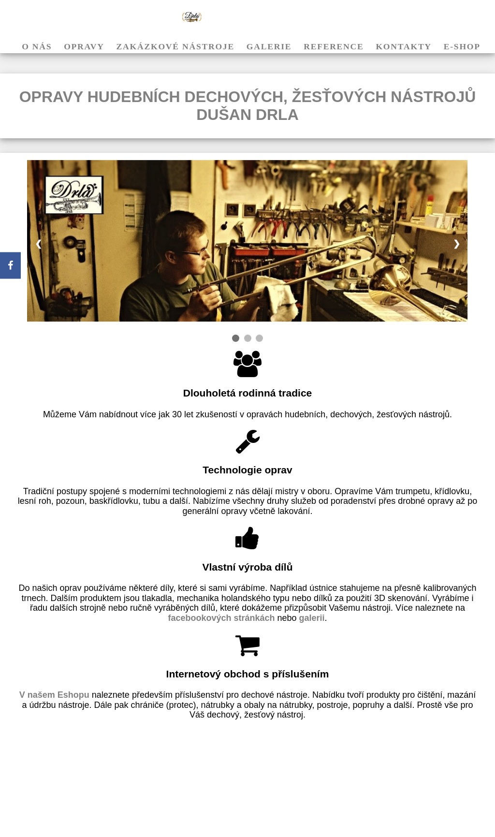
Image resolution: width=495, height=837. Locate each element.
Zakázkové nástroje (175, 46)
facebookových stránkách (221, 618)
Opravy (84, 46)
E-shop (462, 46)
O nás (37, 46)
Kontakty (403, 46)
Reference (334, 46)
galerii (312, 618)
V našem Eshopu (55, 695)
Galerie (269, 46)
